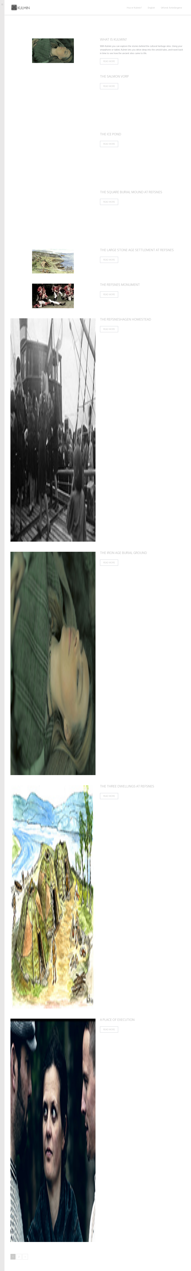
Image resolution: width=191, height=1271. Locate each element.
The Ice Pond (110, 134)
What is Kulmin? (113, 39)
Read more (109, 61)
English (151, 7)
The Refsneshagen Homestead (125, 319)
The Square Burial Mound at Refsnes (131, 192)
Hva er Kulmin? (134, 7)
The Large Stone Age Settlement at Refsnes (137, 250)
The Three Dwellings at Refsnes (127, 786)
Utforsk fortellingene (171, 7)
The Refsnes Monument (120, 285)
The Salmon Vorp (114, 76)
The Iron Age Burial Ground (123, 553)
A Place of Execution (117, 1020)
